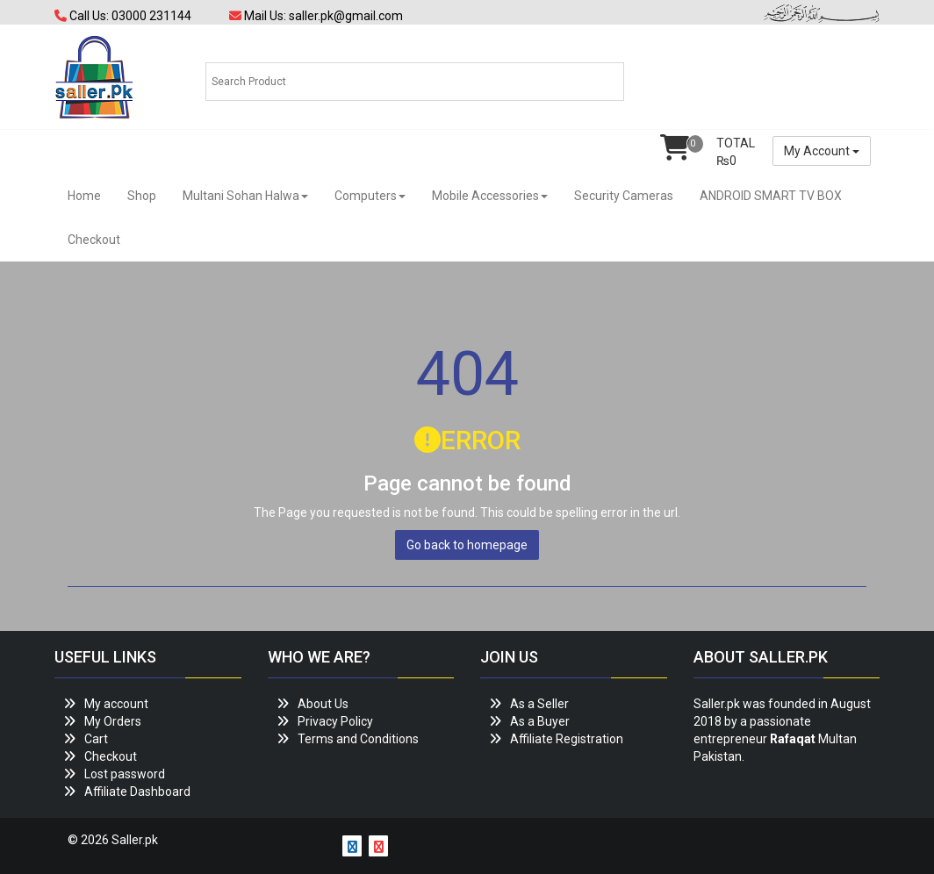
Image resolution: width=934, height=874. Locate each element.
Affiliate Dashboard (137, 791)
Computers (370, 196)
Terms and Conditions (358, 739)
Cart (96, 739)
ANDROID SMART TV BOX (771, 196)
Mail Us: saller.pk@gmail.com (316, 16)
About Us (323, 704)
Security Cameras (623, 196)
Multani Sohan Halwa (245, 196)
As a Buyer (540, 721)
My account (116, 704)
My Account (821, 151)
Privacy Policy (335, 721)
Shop (141, 196)
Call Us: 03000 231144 (122, 16)
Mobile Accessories (490, 196)
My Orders (112, 721)
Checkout (94, 240)
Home (84, 196)
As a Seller (539, 704)
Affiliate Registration (566, 739)
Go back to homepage (467, 545)
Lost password (124, 774)
